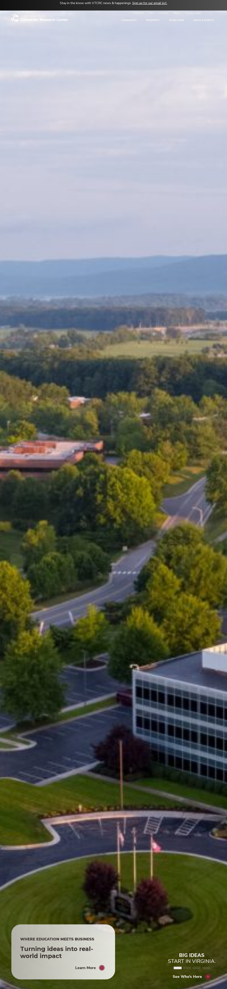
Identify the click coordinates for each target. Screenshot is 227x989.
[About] (177, 13)
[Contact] (163, 13)
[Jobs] (151, 13)
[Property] (153, 20)
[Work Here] (176, 20)
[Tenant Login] (193, 13)
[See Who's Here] (192, 972)
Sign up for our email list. (149, 3)
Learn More (85, 963)
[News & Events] (204, 20)
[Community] (128, 20)
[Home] (39, 19)
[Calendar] (138, 13)
